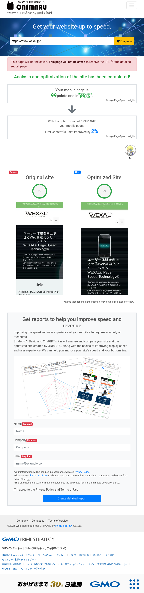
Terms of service (58, 520)
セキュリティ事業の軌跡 (33, 568)
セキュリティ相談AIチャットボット (19, 559)
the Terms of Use (38, 475)
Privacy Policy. (82, 472)
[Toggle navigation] (131, 5)
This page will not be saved (67, 62)
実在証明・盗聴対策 (11, 564)
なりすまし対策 (9, 569)
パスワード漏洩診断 (79, 555)
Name (23, 424)
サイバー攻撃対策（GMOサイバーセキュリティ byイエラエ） (55, 564)
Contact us (38, 520)
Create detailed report (72, 498)
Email (23, 456)
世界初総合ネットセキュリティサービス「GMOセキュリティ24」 (33, 555)
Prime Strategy (64, 525)
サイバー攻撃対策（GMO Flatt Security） (108, 564)
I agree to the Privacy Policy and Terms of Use (47, 489)
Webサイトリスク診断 (103, 555)
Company (25, 440)
